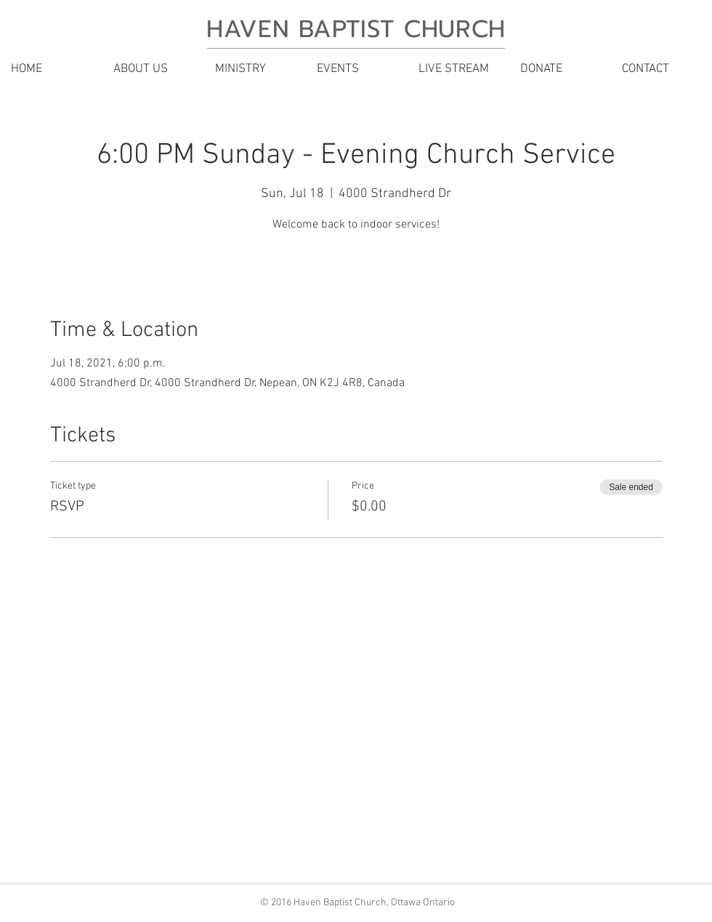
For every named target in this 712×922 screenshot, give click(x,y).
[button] (152, 69)
